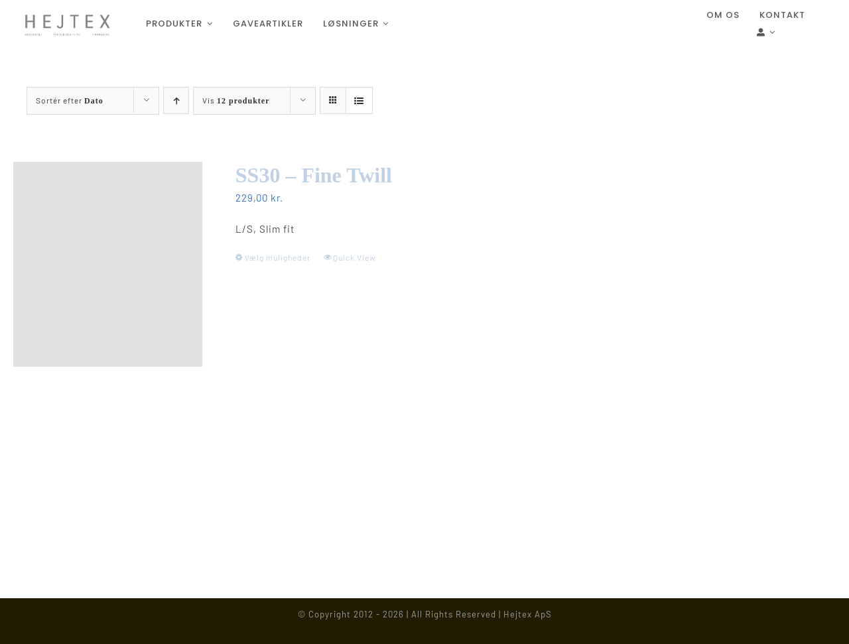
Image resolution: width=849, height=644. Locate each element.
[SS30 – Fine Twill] (107, 264)
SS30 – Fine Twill (313, 175)
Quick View (354, 257)
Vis (235, 100)
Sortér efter (69, 100)
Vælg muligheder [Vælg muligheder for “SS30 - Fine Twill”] (277, 257)
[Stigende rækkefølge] (176, 100)
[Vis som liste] (359, 100)
